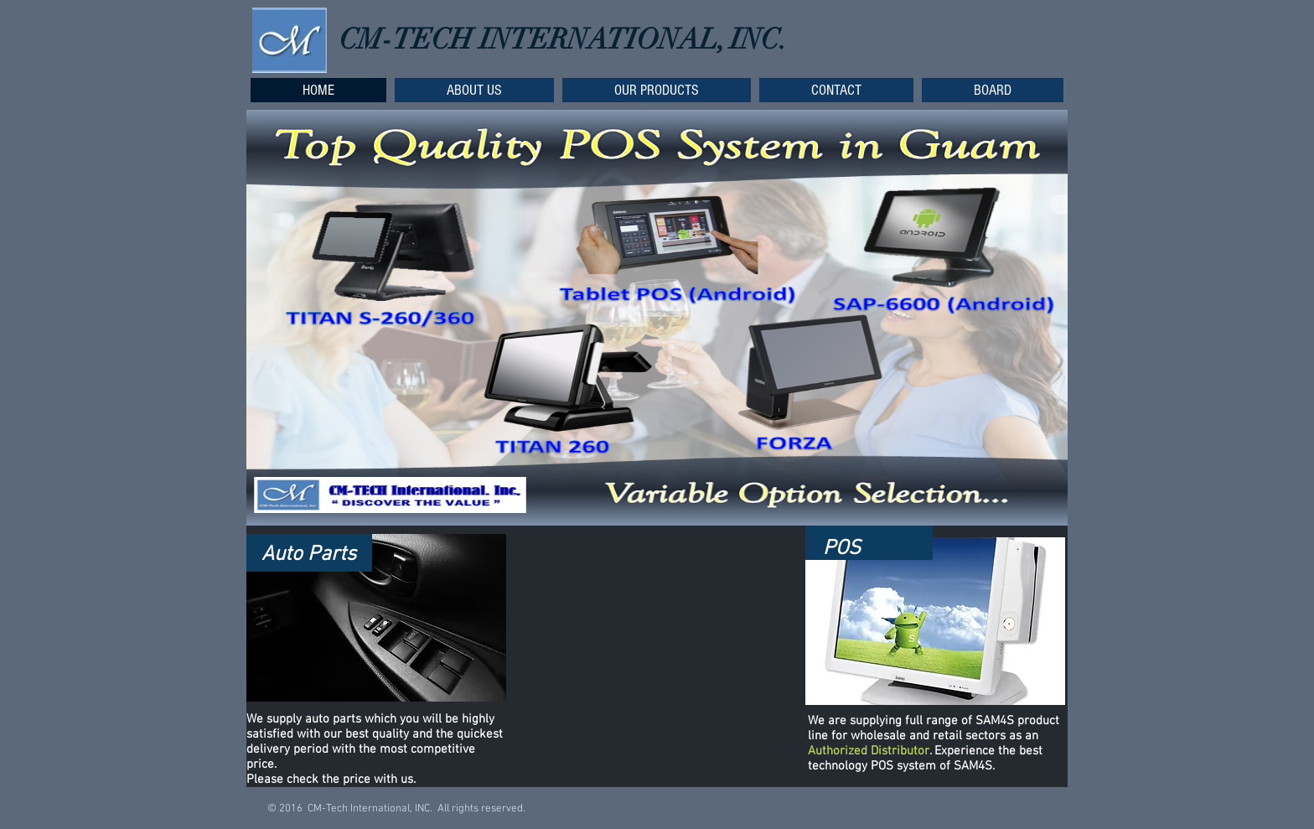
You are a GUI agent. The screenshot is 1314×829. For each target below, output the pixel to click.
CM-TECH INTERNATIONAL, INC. (563, 39)
